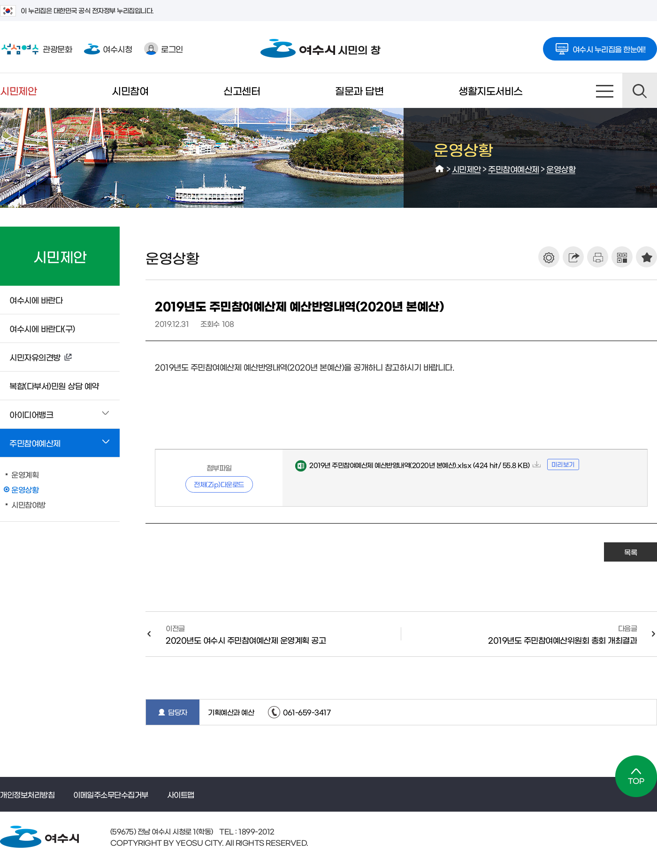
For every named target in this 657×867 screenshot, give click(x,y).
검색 (639, 90)
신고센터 (241, 90)
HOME (439, 169)
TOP (636, 776)
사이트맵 (605, 90)
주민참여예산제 (513, 169)
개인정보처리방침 (27, 794)
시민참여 (130, 90)
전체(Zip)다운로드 (219, 484)
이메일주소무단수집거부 (110, 794)
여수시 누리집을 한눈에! (600, 46)
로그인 (163, 48)
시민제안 (18, 90)
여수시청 (108, 48)
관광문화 (36, 48)
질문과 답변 (359, 90)
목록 (630, 551)
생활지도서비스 (490, 90)
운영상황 (560, 169)
